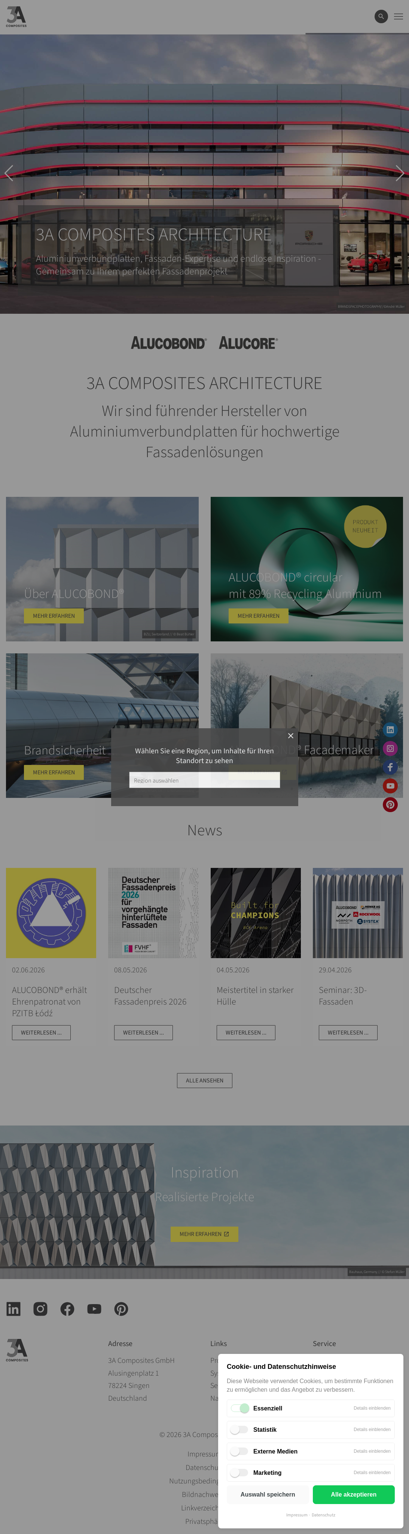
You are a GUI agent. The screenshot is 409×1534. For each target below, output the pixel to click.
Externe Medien (275, 1451)
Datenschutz (323, 1515)
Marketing (267, 1473)
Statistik (265, 1430)
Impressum (297, 1515)
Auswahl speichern (268, 1494)
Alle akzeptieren (353, 1494)
